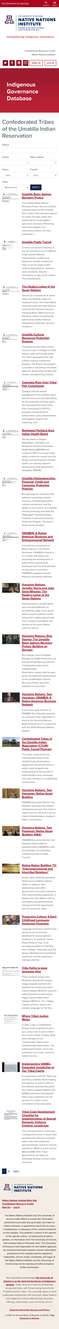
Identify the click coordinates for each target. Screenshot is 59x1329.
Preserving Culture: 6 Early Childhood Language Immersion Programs (39, 920)
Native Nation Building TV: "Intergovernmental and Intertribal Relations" (39, 869)
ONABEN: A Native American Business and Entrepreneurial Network (38, 536)
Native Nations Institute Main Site (19, 1200)
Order (5, 181)
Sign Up (36, 63)
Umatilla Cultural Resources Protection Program (36, 338)
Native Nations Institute (43, 54)
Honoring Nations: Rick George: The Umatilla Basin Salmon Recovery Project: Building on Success (37, 643)
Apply (35, 187)
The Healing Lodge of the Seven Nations (38, 288)
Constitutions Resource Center (39, 50)
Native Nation (37, 157)
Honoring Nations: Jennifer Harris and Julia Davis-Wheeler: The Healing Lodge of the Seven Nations (38, 591)
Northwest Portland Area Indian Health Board (38, 432)
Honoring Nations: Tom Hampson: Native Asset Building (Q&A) (37, 831)
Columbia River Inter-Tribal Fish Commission (39, 384)
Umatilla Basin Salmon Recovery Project (36, 196)
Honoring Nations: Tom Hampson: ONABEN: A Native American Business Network (39, 699)
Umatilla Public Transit (36, 242)
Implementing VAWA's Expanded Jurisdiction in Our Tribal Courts (38, 1067)
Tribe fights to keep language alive (34, 969)
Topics (5, 169)
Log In (50, 63)
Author (5, 157)
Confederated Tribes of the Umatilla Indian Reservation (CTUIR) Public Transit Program (37, 744)
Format (33, 169)
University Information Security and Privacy (29, 1310)
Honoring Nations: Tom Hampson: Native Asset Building (37, 793)
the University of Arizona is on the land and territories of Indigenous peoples (29, 1281)
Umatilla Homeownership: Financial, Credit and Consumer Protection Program (39, 484)
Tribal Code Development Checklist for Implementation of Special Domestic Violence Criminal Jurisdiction (39, 1118)
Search (5, 144)
